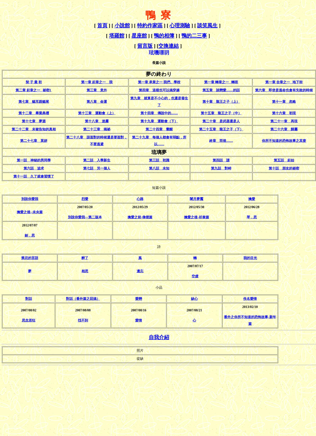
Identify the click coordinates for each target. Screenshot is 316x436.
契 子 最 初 (34, 82)
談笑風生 (207, 25)
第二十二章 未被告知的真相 (34, 129)
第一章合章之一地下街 (284, 82)
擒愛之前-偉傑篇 (140, 217)
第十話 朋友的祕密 (284, 168)
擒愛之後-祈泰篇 (196, 217)
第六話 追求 (34, 168)
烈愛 (84, 199)
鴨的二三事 (194, 35)
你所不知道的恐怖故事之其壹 (284, 141)
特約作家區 (150, 25)
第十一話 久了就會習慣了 (33, 176)
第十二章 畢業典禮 (33, 113)
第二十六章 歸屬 (284, 129)
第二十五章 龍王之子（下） (221, 129)
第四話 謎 (221, 160)
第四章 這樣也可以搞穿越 (159, 90)
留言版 (145, 46)
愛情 (138, 320)
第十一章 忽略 (284, 101)
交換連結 (168, 46)
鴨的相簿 (164, 35)
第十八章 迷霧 (97, 121)
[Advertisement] (37, 396)
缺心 (194, 299)
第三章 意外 (97, 90)
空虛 (195, 276)
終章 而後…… (221, 141)
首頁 (102, 25)
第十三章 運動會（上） (96, 113)
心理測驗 (180, 25)
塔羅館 (116, 35)
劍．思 (30, 235)
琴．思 (252, 217)
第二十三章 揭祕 (96, 129)
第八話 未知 (159, 168)
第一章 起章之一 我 (96, 82)
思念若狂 (28, 320)
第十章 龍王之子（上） (221, 101)
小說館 (122, 25)
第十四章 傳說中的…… (159, 113)
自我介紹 (159, 337)
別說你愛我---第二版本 (85, 217)
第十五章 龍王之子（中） (221, 113)
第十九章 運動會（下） (159, 121)
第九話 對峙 (221, 168)
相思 (84, 271)
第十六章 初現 (284, 113)
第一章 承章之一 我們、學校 (159, 82)
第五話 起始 (284, 160)
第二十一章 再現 (284, 121)
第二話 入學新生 (96, 160)
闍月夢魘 (196, 199)
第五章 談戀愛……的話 (221, 90)
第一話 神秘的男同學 (34, 160)
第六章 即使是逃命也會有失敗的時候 (284, 90)
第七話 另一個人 (96, 168)
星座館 (139, 35)
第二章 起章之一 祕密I (33, 90)
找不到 (83, 320)
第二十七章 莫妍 (33, 141)
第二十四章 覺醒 (159, 129)
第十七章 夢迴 (34, 121)
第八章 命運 (97, 101)
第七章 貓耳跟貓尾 (33, 101)
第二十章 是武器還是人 (221, 121)
